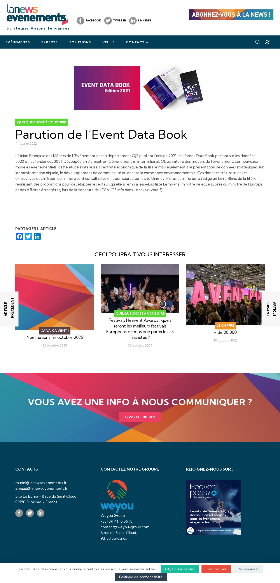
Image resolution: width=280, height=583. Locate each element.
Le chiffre (225, 325)
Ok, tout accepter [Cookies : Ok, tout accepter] (180, 569)
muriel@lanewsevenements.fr (40, 482)
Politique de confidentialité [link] (141, 577)
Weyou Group (113, 515)
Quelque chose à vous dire (41, 122)
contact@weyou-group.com (125, 527)
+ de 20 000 (225, 332)
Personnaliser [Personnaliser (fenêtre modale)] (248, 569)
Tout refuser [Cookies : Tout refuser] (216, 569)
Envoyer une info (140, 417)
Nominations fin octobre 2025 (54, 337)
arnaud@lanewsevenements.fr (41, 488)
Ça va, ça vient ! (55, 331)
